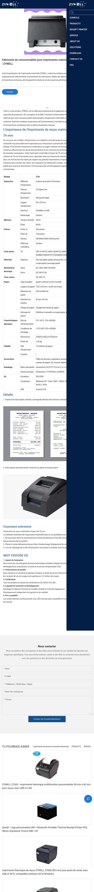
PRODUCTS (76, 746)
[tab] (47, 107)
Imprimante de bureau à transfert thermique (51, 746)
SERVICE (87, 746)
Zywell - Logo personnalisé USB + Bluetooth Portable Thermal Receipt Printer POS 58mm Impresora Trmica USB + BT (44, 829)
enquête (10, 92)
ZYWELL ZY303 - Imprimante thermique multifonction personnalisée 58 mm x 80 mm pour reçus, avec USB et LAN (46, 786)
